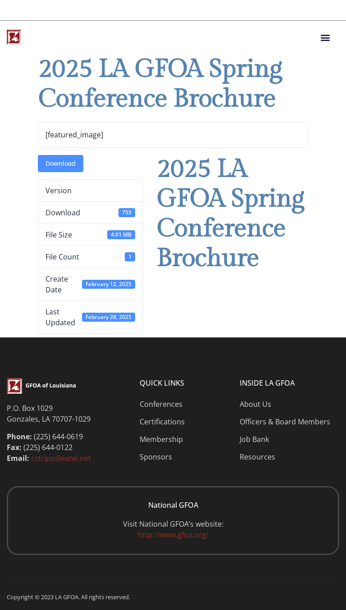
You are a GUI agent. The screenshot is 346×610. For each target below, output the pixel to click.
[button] (325, 37)
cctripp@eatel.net (61, 458)
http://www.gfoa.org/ (173, 535)
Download (61, 163)
